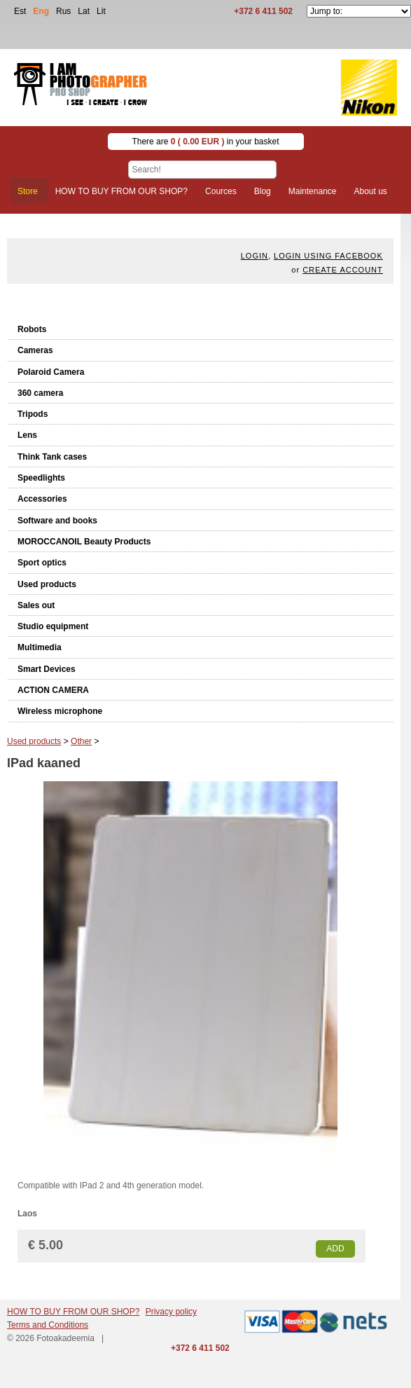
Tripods (33, 414)
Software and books (57, 520)
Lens (27, 435)
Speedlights (41, 478)
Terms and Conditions (47, 1325)
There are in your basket (205, 141)
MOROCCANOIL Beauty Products (84, 542)
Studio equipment (53, 626)
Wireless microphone (60, 711)
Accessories (42, 499)
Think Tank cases (52, 457)
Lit (101, 11)
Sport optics (42, 563)
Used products (47, 584)
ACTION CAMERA (53, 690)
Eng (41, 11)
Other (81, 741)
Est (20, 11)
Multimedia (40, 647)
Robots (32, 329)
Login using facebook (328, 256)
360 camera (40, 393)
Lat (84, 11)
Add (335, 1248)
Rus (63, 11)
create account (342, 270)
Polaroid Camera (51, 372)
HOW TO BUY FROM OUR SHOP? (73, 1312)
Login (254, 256)
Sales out (36, 605)
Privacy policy (171, 1312)
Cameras (35, 350)
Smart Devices (47, 669)
